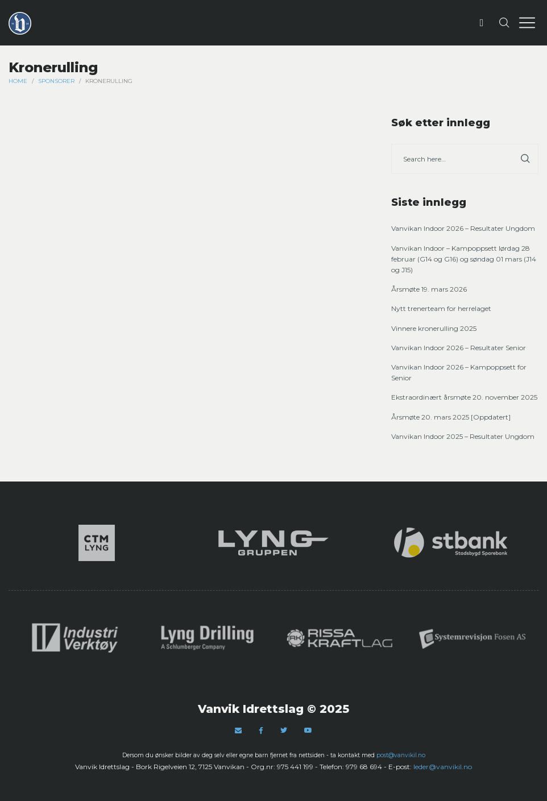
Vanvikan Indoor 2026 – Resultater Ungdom (463, 228)
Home (18, 81)
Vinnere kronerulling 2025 (433, 328)
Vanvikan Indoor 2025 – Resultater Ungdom (462, 436)
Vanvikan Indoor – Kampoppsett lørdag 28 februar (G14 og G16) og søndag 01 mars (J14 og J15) (463, 259)
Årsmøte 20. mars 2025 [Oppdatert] (451, 417)
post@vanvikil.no (400, 755)
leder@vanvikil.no (442, 766)
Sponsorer (56, 81)
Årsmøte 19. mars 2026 (429, 289)
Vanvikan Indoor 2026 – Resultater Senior (458, 347)
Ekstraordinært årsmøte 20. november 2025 (464, 397)
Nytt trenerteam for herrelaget (441, 308)
